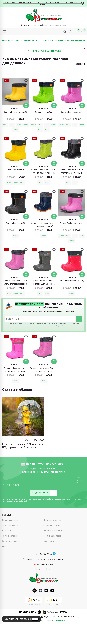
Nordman (51, 40)
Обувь (18, 40)
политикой (41, 323)
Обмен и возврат (10, 525)
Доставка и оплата (52, 520)
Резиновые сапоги (33, 40)
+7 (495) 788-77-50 (43, 554)
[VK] (46, 590)
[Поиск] (65, 32)
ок (35, 619)
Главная (7, 40)
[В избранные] (26, 81)
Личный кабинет (10, 520)
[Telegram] (54, 554)
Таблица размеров (52, 536)
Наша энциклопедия (54, 530)
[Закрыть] (83, 3)
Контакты (6, 546)
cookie (27, 619)
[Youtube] (52, 590)
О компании (49, 541)
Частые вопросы (10, 536)
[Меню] (4, 32)
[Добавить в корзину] (26, 105)
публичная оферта (62, 621)
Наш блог (6, 530)
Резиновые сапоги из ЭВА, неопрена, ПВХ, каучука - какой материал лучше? (23, 446)
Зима (62, 40)
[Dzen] (40, 590)
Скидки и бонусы (52, 525)
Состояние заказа (10, 541)
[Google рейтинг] (53, 601)
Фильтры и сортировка (44, 51)
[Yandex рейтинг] (33, 601)
